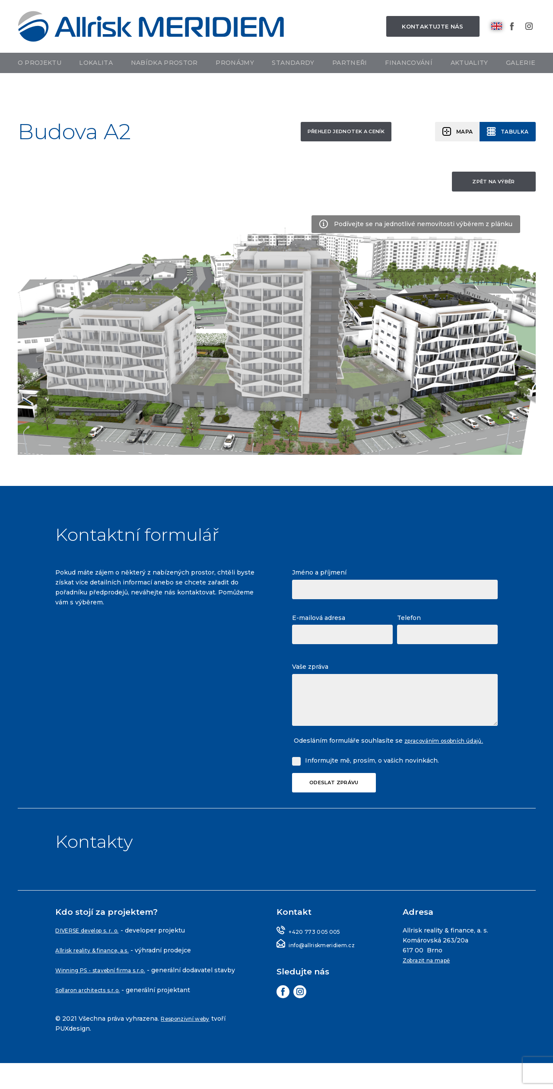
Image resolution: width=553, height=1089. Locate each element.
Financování (408, 81)
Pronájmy (235, 81)
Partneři (349, 81)
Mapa (457, 133)
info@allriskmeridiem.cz (328, 961)
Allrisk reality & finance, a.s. (99, 966)
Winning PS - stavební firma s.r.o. (110, 986)
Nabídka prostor (164, 81)
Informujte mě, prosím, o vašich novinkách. (372, 775)
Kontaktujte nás (432, 35)
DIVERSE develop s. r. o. (94, 946)
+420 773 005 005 (318, 948)
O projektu (39, 81)
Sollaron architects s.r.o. (94, 1016)
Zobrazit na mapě (431, 976)
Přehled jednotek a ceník (319, 133)
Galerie (520, 81)
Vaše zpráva (310, 671)
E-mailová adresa (318, 622)
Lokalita (96, 81)
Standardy (293, 81)
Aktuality (469, 81)
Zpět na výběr (489, 185)
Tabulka (512, 133)
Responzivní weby (191, 1044)
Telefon (409, 622)
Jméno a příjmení (319, 577)
